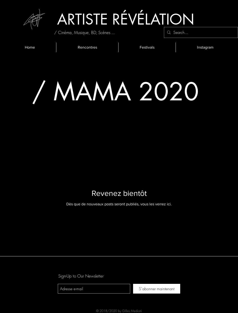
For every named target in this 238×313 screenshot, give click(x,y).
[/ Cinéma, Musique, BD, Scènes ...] (84, 32)
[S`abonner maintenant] (156, 289)
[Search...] (200, 32)
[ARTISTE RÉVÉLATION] (125, 19)
